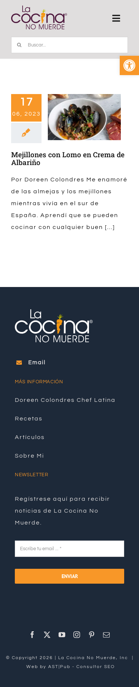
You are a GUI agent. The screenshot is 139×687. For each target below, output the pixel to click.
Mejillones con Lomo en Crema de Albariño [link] (68, 158)
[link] (129, 65)
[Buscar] (19, 45)
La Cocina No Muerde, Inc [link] (94, 657)
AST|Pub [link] (59, 666)
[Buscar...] (69, 45)
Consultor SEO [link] (95, 666)
